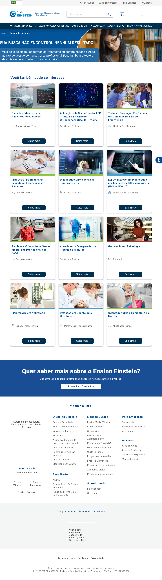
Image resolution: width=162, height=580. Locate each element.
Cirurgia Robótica (62, 459)
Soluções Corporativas (134, 426)
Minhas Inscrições (131, 459)
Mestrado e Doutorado (99, 447)
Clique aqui (75, 530)
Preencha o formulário (81, 386)
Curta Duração (95, 452)
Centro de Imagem (63, 447)
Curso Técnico (94, 426)
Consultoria (128, 422)
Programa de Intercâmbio (101, 465)
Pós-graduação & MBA (99, 443)
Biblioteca (58, 435)
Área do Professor (108, 3)
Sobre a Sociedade (63, 422)
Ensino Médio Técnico (99, 422)
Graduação (93, 431)
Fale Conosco (129, 3)
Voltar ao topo (82, 405)
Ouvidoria (147, 3)
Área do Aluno (87, 3)
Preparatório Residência (100, 474)
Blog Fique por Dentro (64, 464)
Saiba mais (34, 141)
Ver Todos (127, 431)
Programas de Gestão (99, 456)
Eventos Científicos (97, 461)
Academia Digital (96, 469)
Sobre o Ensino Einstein (65, 426)
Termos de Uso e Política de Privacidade (81, 558)
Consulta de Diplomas (133, 454)
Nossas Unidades (62, 431)
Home (3, 33)
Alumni (56, 480)
